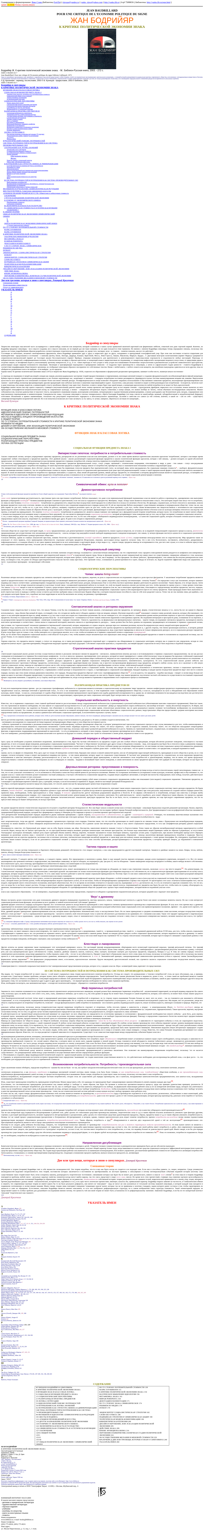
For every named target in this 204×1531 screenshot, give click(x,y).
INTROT (8, 255)
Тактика (91, 846)
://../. (158, 2)
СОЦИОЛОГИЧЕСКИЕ (91, 568)
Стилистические (93, 804)
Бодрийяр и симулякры (102, 343)
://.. (111, 2)
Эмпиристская (67, 453)
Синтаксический (82, 606)
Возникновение (63, 1064)
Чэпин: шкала (94, 574)
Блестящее (91, 943)
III (22, 111)
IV (14, 132)
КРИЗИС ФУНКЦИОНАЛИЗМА (16, 273)
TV (25, 134)
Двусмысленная (76, 766)
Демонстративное (93, 489)
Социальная (84, 700)
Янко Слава (37, 2)
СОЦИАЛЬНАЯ (82, 448)
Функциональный (95, 549)
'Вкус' (94, 896)
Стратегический (83, 648)
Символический (86, 484)
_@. (91, 2)
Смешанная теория (101, 1166)
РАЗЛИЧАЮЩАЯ (85, 685)
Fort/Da (57, 2)
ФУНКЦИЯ (82, 433)
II (31, 164)
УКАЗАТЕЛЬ (97, 1202)
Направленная (92, 1142)
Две (59, 1160)
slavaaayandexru (71, 2)
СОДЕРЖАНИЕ (102, 1384)
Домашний (79, 738)
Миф (85, 988)
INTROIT (6, 250)
